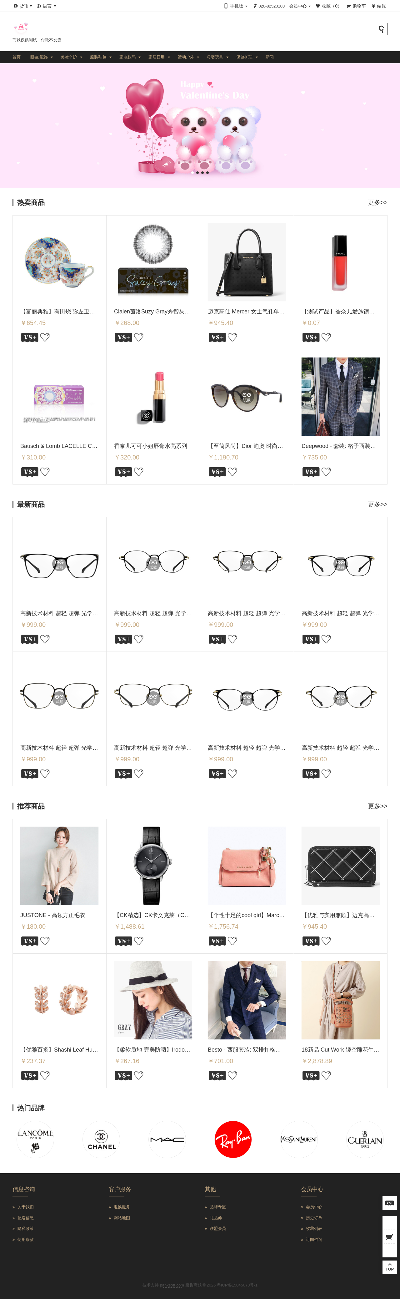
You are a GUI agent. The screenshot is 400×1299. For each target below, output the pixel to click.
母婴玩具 (215, 57)
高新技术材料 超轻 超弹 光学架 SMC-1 (350, 748)
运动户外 (186, 57)
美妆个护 (69, 57)
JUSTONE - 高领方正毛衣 (52, 915)
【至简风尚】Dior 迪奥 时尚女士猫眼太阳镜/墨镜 (269, 446)
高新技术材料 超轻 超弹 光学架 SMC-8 (68, 613)
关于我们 (26, 1207)
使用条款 (26, 1239)
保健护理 (244, 57)
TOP (389, 1266)
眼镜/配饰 (39, 57)
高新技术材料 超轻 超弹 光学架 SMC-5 (350, 613)
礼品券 (216, 1217)
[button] (192, 172)
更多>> (378, 202)
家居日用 (156, 57)
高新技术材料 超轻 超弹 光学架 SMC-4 (68, 748)
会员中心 (314, 1207)
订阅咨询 (314, 1239)
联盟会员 (218, 1228)
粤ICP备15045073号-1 (237, 1285)
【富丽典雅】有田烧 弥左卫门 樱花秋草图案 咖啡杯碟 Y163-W (98, 311)
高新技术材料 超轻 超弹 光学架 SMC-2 (256, 748)
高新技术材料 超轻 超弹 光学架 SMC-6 (256, 613)
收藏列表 (314, 1228)
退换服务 (122, 1207)
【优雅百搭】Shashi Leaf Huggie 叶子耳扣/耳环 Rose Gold (94, 1050)
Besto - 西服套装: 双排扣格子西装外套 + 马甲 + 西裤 (273, 1050)
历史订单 (314, 1217)
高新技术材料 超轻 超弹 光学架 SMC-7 (162, 613)
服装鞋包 (98, 57)
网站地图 (122, 1217)
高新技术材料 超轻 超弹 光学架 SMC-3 (162, 748)
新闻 (270, 57)
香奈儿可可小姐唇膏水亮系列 (150, 446)
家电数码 (127, 57)
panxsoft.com (172, 1285)
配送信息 (26, 1217)
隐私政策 (26, 1228)
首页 (16, 57)
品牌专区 (218, 1207)
